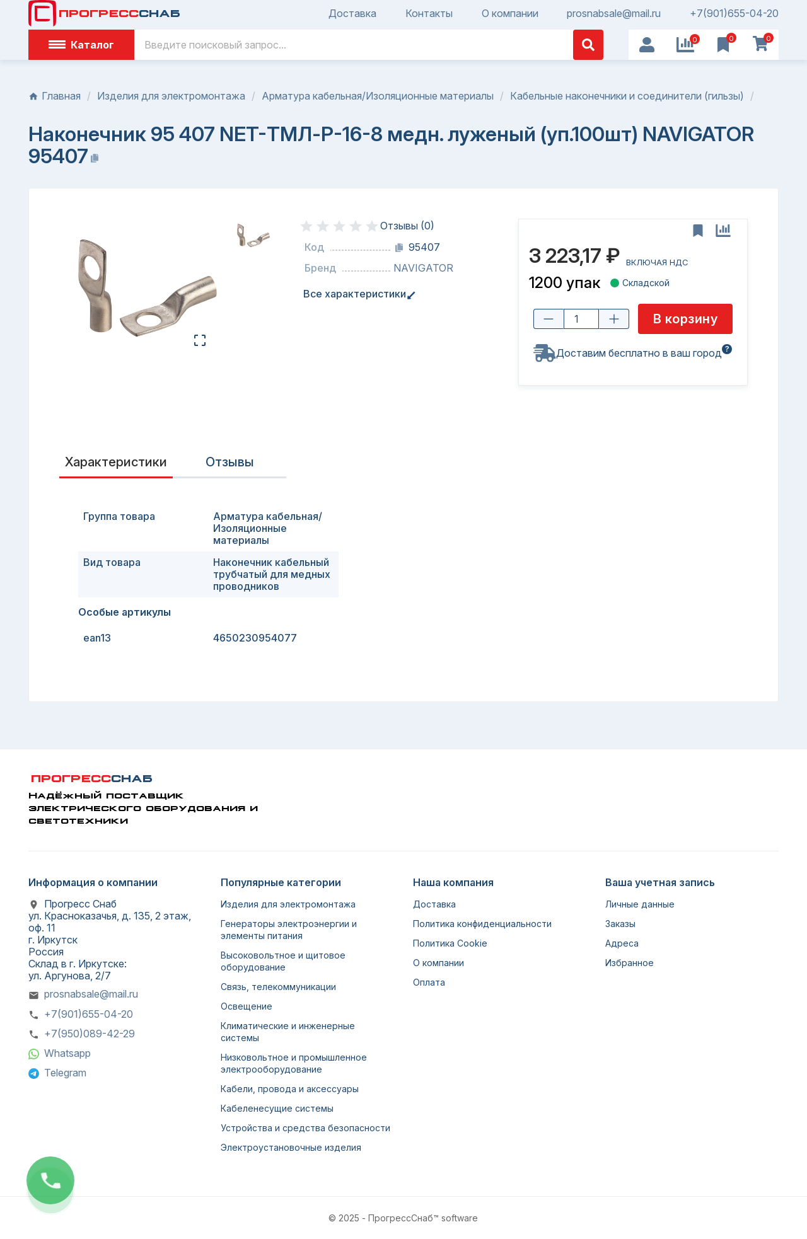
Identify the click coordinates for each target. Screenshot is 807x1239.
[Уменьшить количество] (548, 319)
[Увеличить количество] (614, 319)
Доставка (352, 14)
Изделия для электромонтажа (288, 904)
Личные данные (640, 904)
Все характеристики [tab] (357, 294)
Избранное (629, 962)
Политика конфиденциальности (482, 923)
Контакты (429, 14)
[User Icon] (646, 44)
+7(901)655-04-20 (734, 14)
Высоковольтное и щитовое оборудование (283, 961)
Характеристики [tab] (116, 462)
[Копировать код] (399, 247)
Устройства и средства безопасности (305, 1127)
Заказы (620, 923)
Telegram (65, 1072)
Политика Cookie (450, 943)
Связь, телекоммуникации (278, 986)
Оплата (429, 982)
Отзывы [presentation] (230, 462)
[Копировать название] (94, 158)
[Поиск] (368, 45)
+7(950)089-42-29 (89, 1033)
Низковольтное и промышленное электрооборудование (294, 1063)
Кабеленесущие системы (277, 1108)
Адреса (622, 943)
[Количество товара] (581, 319)
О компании (510, 14)
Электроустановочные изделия (291, 1147)
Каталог (81, 44)
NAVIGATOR (423, 268)
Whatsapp (67, 1053)
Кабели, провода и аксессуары (290, 1088)
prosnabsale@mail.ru (614, 14)
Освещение (246, 1006)
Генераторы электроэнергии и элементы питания (289, 929)
